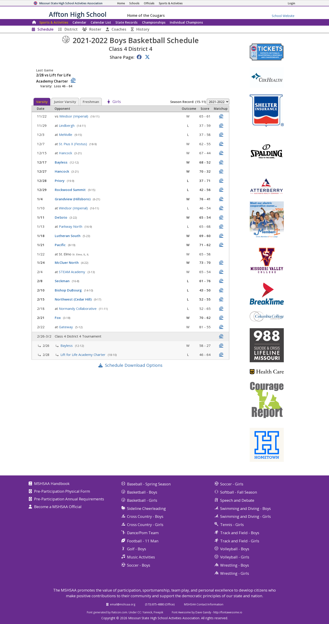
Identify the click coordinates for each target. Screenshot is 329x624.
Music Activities (141, 557)
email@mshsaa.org (122, 604)
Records (126, 22)
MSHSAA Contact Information (203, 604)
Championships (153, 22)
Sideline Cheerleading (146, 508)
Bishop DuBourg (69, 290)
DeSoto (61, 217)
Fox (58, 317)
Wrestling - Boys (234, 565)
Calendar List (101, 22)
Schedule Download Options (133, 365)
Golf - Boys (136, 548)
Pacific (61, 244)
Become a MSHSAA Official (58, 507)
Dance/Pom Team (143, 532)
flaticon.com (119, 612)
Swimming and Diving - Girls (245, 516)
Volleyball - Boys (234, 548)
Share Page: (122, 57)
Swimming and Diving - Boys (245, 508)
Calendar (79, 22)
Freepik (158, 612)
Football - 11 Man (142, 540)
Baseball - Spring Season (149, 484)
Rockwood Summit (71, 189)
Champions (186, 22)
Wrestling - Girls (234, 573)
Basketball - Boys (142, 492)
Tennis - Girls (232, 524)
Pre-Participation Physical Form (62, 491)
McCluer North (67, 262)
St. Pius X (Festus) (73, 144)
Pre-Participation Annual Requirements (69, 499)
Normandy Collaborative (78, 308)
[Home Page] (121, 3)
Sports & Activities (53, 22)
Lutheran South (68, 235)
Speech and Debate (237, 500)
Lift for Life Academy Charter (83, 354)
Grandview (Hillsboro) (73, 199)
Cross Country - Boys (145, 516)
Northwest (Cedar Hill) (73, 299)
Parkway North (71, 226)
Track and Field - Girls (239, 540)
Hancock (66, 153)
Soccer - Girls (231, 484)
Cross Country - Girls (145, 524)
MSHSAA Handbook (52, 484)
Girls (116, 102)
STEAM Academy (72, 271)
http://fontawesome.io (227, 612)
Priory (60, 180)
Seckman (62, 281)
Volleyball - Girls (234, 557)
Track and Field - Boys (239, 532)
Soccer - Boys (138, 565)
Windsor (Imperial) (74, 116)
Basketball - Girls (142, 500)
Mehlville (66, 134)
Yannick (147, 612)
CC (139, 612)
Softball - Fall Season (238, 492)
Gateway (66, 327)
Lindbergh (67, 125)
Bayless (61, 162)
